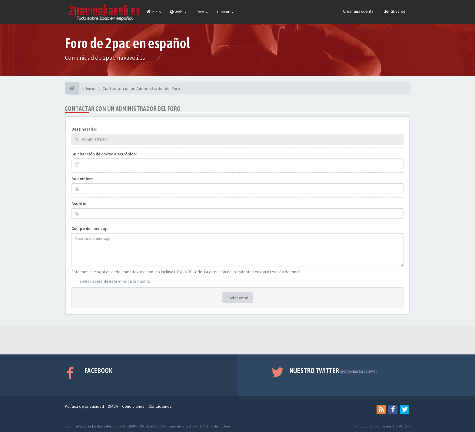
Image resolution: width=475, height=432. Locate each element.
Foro (202, 12)
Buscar (225, 12)
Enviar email (237, 298)
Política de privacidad (84, 406)
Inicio (154, 12)
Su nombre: (82, 178)
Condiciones (133, 406)
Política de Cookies (216, 426)
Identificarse (394, 11)
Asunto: (78, 203)
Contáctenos (160, 406)
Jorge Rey (120, 426)
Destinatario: (84, 129)
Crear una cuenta (358, 11)
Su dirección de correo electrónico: (104, 154)
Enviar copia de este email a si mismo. (115, 281)
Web (178, 12)
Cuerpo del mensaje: (90, 228)
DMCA (113, 406)
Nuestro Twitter (334, 370)
